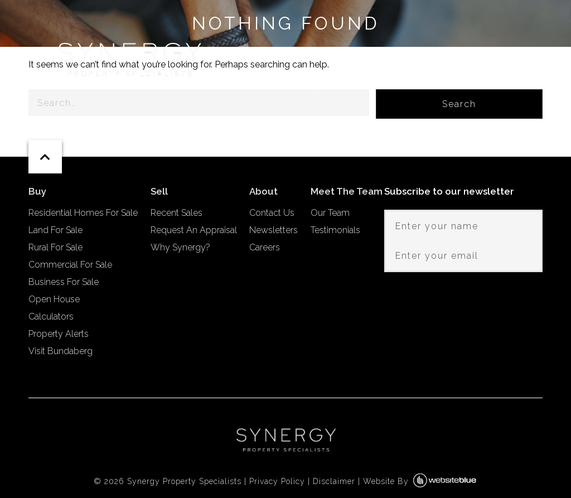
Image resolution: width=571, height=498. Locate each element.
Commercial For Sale (70, 264)
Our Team (330, 212)
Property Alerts (58, 333)
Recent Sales (176, 212)
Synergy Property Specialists (184, 481)
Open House (54, 299)
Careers (264, 247)
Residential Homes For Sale (83, 212)
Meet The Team (435, 85)
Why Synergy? (180, 247)
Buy (308, 85)
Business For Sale (63, 282)
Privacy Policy (277, 481)
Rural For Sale (55, 247)
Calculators (51, 316)
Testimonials (335, 230)
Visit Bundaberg (60, 351)
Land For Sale (55, 230)
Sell (358, 85)
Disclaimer (334, 481)
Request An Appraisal (194, 230)
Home (260, 85)
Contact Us (271, 212)
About (520, 85)
